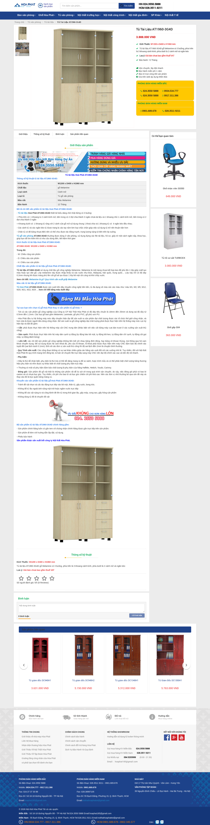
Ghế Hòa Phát (47, 15)
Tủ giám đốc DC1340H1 (126, 680)
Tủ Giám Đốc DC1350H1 (170, 680)
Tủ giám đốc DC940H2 (83, 680)
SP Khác (156, 15)
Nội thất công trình (115, 15)
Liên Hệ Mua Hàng (30, 740)
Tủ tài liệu (23, 213)
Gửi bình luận (137, 615)
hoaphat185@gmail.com (126, 761)
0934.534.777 (171, 91)
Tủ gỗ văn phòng (25, 236)
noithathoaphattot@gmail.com (95, 800)
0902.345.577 (127, 822)
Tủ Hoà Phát (23, 287)
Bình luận (60, 134)
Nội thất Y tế (171, 15)
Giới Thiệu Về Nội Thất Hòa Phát (36, 749)
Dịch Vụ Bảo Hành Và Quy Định (79, 749)
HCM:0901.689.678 (107, 822)
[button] (36, 71)
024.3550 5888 (150, 91)
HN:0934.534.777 (34, 822)
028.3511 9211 (172, 111)
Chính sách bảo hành (74, 736)
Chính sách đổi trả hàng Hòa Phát (80, 745)
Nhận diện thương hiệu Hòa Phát (36, 745)
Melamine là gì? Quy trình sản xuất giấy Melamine (53, 279)
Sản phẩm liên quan (79, 134)
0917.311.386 (171, 95)
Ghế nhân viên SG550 (173, 188)
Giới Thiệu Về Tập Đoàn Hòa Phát (37, 754)
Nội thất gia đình (138, 15)
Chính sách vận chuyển (75, 740)
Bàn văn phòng (26, 15)
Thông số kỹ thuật (42, 134)
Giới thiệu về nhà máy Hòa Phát (36, 736)
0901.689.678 (149, 111)
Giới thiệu (23, 134)
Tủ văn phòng (66, 15)
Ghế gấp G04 (173, 327)
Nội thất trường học (89, 15)
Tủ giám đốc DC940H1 (40, 680)
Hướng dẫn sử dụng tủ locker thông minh (125, 736)
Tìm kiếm (126, 5)
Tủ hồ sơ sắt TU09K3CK (173, 257)
